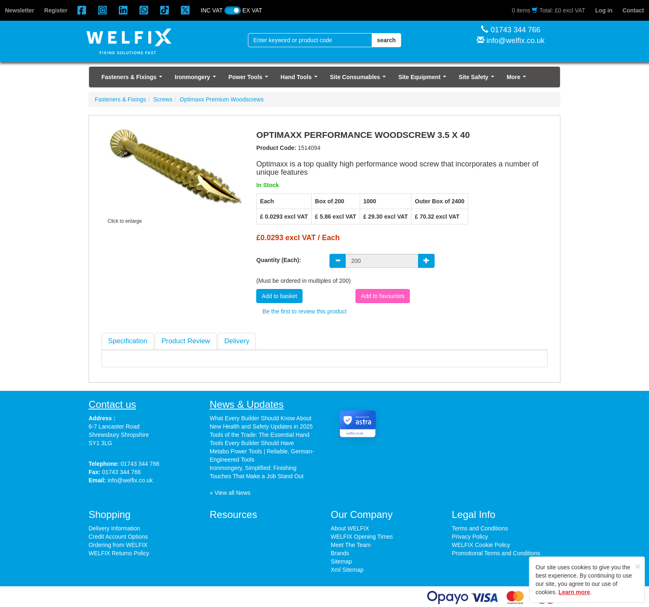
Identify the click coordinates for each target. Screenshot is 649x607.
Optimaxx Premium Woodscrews (222, 99)
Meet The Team (351, 545)
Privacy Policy (470, 536)
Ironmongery (197, 79)
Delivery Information (114, 528)
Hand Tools (301, 79)
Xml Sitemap (347, 569)
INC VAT (212, 10)
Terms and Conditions (480, 528)
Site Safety (478, 79)
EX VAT (252, 10)
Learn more (574, 592)
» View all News (230, 492)
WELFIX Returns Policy (119, 553)
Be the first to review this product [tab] (304, 311)
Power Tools (250, 79)
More (518, 79)
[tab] (127, 341)
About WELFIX (350, 528)
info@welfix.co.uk (515, 40)
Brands (340, 553)
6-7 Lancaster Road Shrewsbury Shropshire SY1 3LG (119, 434)
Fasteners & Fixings (133, 79)
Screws (163, 99)
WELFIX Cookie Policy (481, 545)
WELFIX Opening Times (362, 536)
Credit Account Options (118, 536)
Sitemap (341, 561)
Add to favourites (382, 296)
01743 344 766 (515, 30)
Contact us (112, 404)
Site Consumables (359, 79)
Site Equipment (423, 79)
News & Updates (247, 404)
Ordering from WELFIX (118, 545)
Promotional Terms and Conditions (496, 553)
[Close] (637, 566)
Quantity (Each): (278, 260)
